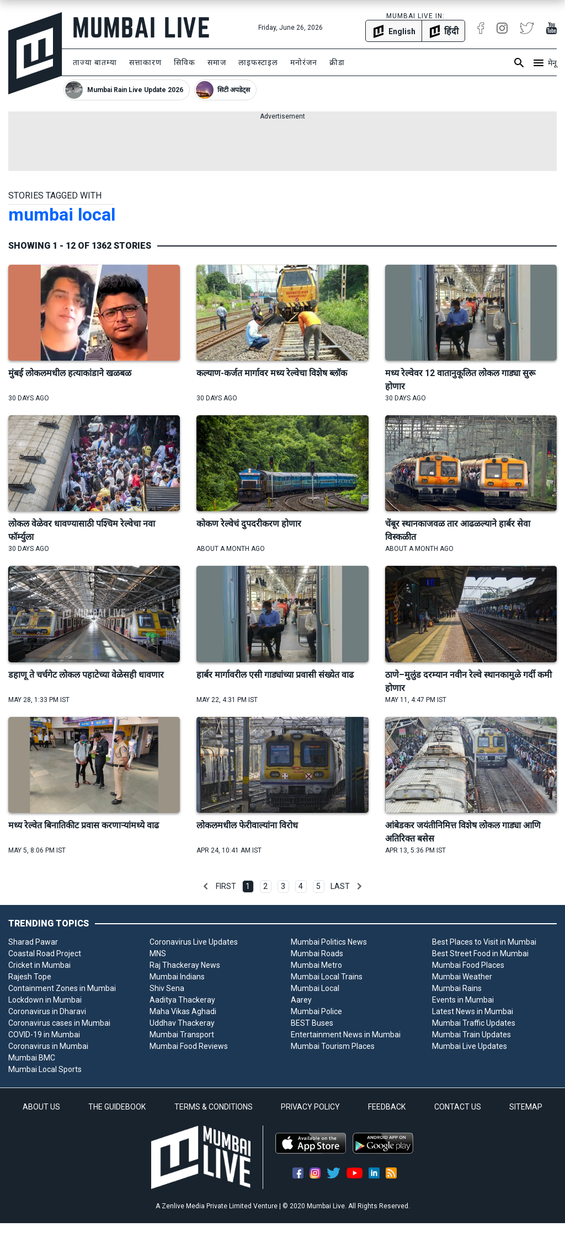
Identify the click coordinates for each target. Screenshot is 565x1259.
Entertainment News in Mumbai (346, 1034)
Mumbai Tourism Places (333, 1046)
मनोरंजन (303, 62)
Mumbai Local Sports (45, 1069)
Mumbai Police (316, 1011)
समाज (216, 62)
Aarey (301, 999)
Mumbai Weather (462, 976)
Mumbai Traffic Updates (473, 1023)
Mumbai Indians (177, 976)
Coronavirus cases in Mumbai (59, 1023)
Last (340, 886)
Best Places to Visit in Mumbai (484, 941)
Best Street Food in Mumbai (480, 953)
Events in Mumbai (463, 999)
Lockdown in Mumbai (45, 999)
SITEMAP (525, 1106)
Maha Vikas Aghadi (183, 1011)
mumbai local (61, 214)
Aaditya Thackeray (182, 999)
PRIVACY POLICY (310, 1106)
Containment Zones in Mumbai (62, 988)
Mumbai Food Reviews (189, 1046)
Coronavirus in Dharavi (47, 1011)
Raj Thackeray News (185, 965)
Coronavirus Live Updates (194, 941)
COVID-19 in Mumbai (44, 1034)
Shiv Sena (167, 988)
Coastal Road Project (44, 953)
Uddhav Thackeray (182, 1023)
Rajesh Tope (29, 976)
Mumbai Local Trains (327, 976)
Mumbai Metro (316, 965)
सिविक (184, 62)
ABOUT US (41, 1106)
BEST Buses (312, 1023)
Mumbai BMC (31, 1057)
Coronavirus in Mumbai (48, 1046)
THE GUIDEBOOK (117, 1106)
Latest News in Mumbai (472, 1011)
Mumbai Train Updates (471, 1034)
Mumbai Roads (317, 953)
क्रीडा (337, 62)
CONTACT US (457, 1106)
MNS (158, 953)
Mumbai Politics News (329, 941)
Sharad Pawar (33, 941)
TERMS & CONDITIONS (213, 1106)
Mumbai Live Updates (469, 1046)
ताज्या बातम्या (95, 62)
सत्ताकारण (145, 62)
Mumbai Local (315, 988)
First (226, 886)
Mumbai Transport (182, 1034)
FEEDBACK (387, 1106)
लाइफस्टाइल (258, 62)
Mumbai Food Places (468, 965)
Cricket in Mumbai (39, 965)
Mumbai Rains (457, 988)
